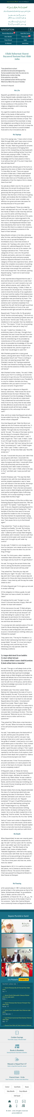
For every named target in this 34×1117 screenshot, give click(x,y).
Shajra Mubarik (23, 1091)
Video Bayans (27, 36)
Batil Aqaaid (17, 1096)
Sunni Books (17, 1087)
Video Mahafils (11, 1091)
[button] (17, 926)
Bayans (27, 1087)
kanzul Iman (25, 43)
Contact (7, 1087)
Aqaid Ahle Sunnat (25, 33)
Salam (25, 40)
